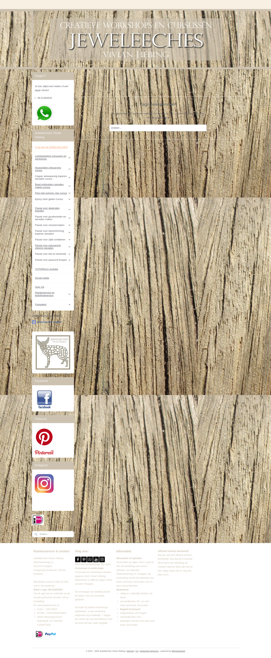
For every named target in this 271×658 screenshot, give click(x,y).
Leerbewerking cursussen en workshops (53, 157)
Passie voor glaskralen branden (53, 209)
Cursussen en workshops (88, 572)
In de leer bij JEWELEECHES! (51, 147)
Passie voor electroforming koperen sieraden (53, 232)
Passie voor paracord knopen (53, 259)
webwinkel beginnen (149, 651)
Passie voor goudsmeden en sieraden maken (53, 218)
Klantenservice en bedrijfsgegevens (53, 294)
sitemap (130, 651)
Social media (42, 278)
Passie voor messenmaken (53, 225)
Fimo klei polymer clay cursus (53, 193)
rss (137, 651)
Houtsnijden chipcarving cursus (53, 169)
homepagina (162, 117)
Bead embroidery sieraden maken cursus (53, 185)
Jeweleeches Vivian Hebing (47, 315)
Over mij (39, 287)
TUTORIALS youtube (46, 269)
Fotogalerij (53, 304)
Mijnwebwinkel (178, 651)
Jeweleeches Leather (47, 322)
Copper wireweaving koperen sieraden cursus (53, 177)
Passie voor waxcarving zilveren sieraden (53, 246)
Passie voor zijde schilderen (53, 239)
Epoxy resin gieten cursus (53, 199)
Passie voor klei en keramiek (53, 253)
